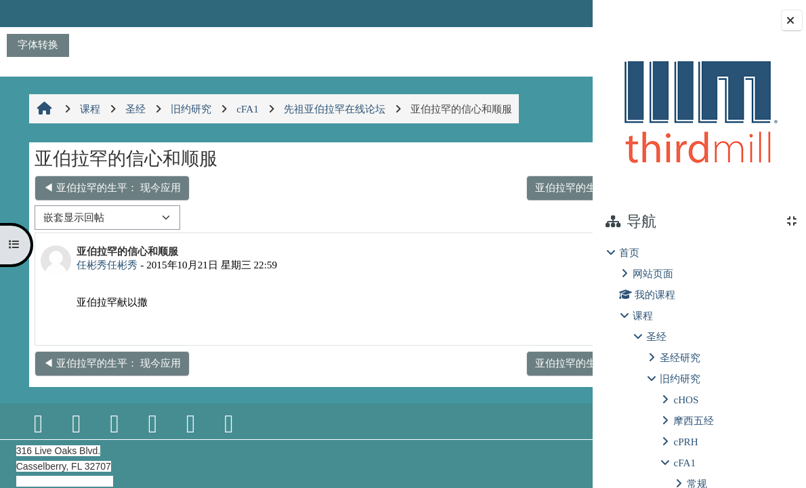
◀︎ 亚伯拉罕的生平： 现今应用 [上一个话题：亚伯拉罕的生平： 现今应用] (110, 187)
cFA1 (684, 462)
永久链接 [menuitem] (497, 324)
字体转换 (38, 44)
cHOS (685, 399)
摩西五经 (693, 420)
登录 (557, 13)
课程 (643, 315)
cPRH (685, 441)
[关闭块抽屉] (792, 20)
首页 (629, 252)
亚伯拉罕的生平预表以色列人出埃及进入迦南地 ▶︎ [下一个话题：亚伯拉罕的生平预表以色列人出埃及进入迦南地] (452, 187)
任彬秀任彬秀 (105, 264)
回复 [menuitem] (545, 324)
